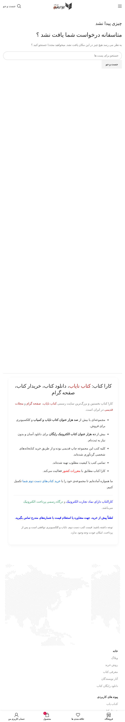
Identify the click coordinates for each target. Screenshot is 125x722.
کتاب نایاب (50, 403)
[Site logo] (62, 5)
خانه (115, 651)
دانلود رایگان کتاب (107, 686)
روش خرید (111, 665)
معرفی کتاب (110, 671)
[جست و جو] (12, 6)
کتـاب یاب (112, 703)
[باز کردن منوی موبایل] (120, 6)
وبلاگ (114, 658)
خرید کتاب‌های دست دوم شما (41, 481)
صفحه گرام (33, 403)
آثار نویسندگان (109, 678)
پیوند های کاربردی (107, 697)
